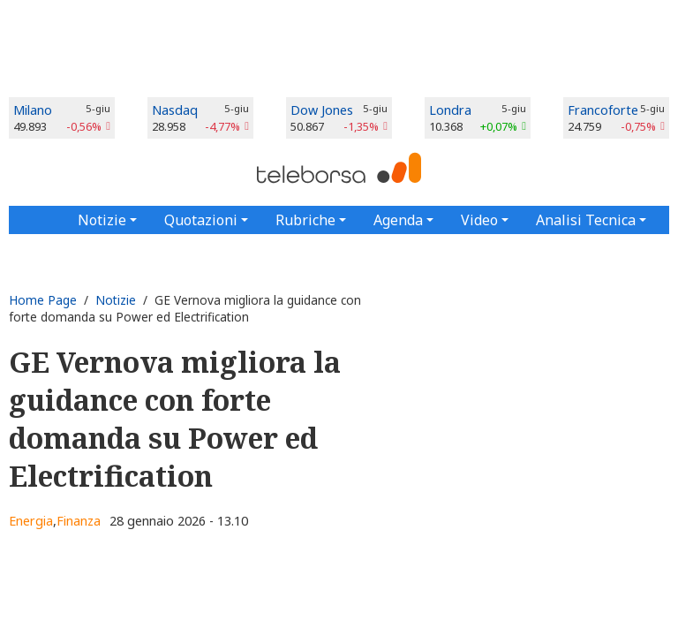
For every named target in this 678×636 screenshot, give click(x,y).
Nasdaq (175, 110)
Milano (32, 110)
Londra (450, 110)
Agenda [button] (398, 220)
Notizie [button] (102, 220)
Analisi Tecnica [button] (586, 220)
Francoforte (603, 110)
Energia (31, 520)
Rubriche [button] (305, 220)
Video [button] (479, 220)
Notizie (115, 300)
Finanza (78, 520)
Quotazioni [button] (200, 220)
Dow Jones (321, 110)
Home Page (43, 300)
